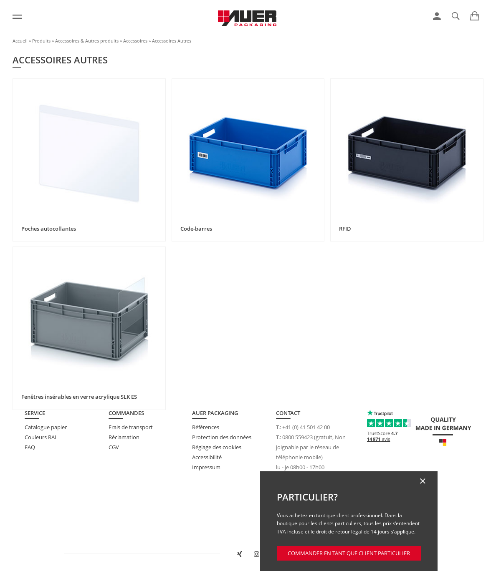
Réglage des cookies (216, 447)
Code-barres (196, 228)
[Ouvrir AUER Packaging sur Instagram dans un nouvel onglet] (256, 554)
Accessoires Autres (171, 41)
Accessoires (135, 41)
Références (205, 427)
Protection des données (221, 437)
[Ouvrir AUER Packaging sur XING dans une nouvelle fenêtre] (239, 554)
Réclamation (124, 437)
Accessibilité (207, 457)
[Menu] (17, 16)
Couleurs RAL (41, 437)
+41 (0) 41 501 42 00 (306, 427)
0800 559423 (297, 437)
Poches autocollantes (48, 228)
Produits (41, 41)
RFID (345, 228)
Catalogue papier (46, 427)
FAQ (30, 447)
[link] (437, 16)
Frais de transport (131, 427)
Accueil (20, 41)
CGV (114, 447)
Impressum (206, 467)
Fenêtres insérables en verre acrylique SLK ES (79, 396)
